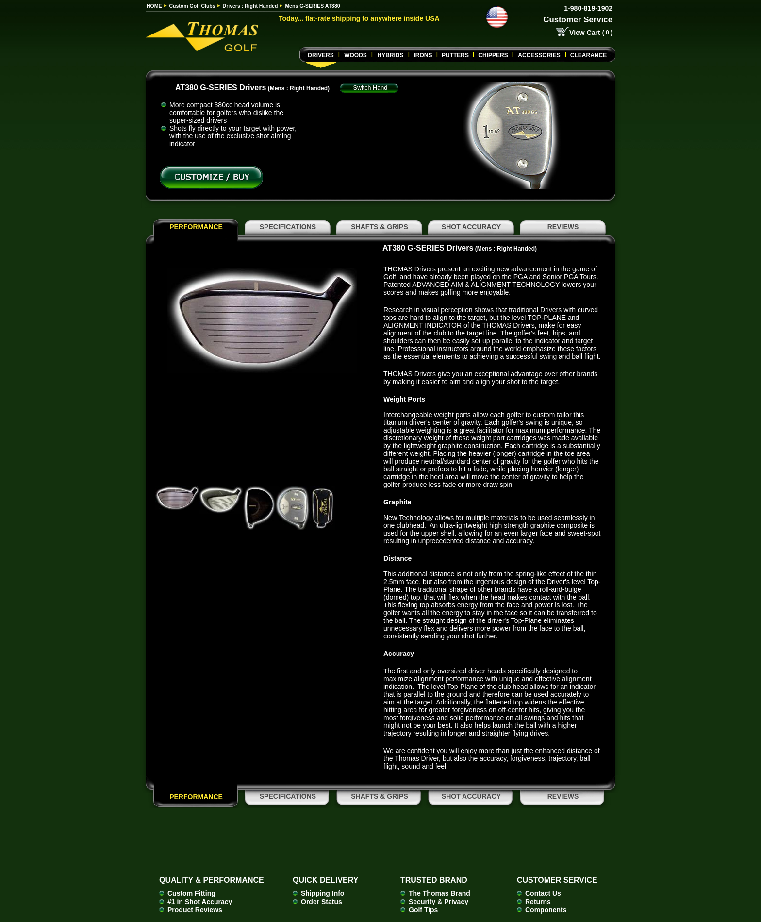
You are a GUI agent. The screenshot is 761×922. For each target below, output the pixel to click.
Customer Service (577, 19)
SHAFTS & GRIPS (379, 227)
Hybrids (390, 55)
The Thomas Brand (439, 893)
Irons (423, 55)
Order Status (321, 901)
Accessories (539, 55)
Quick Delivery (325, 880)
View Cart (584, 32)
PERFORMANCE (196, 227)
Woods (355, 55)
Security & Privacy (438, 901)
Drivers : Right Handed (250, 6)
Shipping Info (322, 893)
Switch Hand (370, 87)
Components (546, 910)
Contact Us (543, 893)
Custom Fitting (191, 893)
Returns (538, 901)
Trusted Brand (433, 880)
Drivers (320, 55)
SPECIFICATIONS (288, 227)
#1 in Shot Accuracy (199, 901)
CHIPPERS (493, 55)
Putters (455, 55)
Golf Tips (423, 910)
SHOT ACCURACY (471, 227)
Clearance (588, 55)
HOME (154, 6)
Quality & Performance (211, 880)
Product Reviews (194, 910)
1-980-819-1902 (588, 8)
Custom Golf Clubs (192, 6)
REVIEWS (563, 227)
